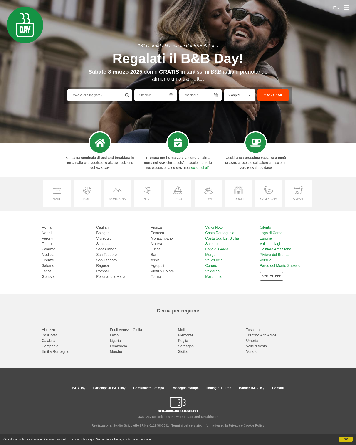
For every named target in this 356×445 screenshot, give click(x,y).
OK (346, 439)
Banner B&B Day (252, 388)
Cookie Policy (254, 425)
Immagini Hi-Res (218, 388)
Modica (48, 255)
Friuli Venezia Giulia (126, 330)
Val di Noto (214, 227)
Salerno (48, 266)
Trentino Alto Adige (261, 335)
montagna (117, 198)
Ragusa (102, 266)
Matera (156, 244)
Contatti (278, 388)
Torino (47, 244)
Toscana (253, 330)
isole (87, 198)
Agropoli (157, 266)
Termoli (157, 276)
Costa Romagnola (219, 233)
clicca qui (87, 439)
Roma (47, 227)
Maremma (213, 276)
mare (57, 198)
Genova (48, 276)
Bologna (103, 233)
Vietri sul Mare (162, 271)
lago (178, 198)
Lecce (47, 271)
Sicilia (183, 352)
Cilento (265, 227)
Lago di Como (271, 233)
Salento (211, 244)
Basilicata (49, 335)
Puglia (183, 341)
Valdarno (212, 271)
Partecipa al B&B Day (109, 388)
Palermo (48, 249)
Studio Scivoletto (126, 425)
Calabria (48, 341)
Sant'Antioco (106, 249)
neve (147, 198)
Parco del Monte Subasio (280, 266)
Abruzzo (48, 330)
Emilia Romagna (55, 352)
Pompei (102, 271)
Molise (183, 330)
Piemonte (185, 335)
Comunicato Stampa (148, 388)
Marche (116, 352)
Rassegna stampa (185, 388)
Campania (50, 346)
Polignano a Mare (110, 276)
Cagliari (102, 227)
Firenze (48, 260)
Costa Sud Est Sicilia (222, 238)
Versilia (266, 260)
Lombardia (118, 346)
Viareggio (103, 238)
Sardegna (186, 346)
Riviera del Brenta (274, 255)
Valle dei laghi (271, 244)
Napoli (47, 233)
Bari (154, 255)
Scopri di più (200, 167)
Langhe (266, 238)
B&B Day (79, 388)
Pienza (156, 227)
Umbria (252, 341)
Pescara (157, 233)
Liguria (115, 341)
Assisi (155, 260)
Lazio (114, 335)
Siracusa (103, 244)
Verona (47, 238)
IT (336, 8)
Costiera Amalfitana (275, 249)
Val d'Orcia (214, 260)
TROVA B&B (273, 95)
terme (208, 198)
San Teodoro (106, 255)
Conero (211, 266)
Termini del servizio (186, 425)
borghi (238, 198)
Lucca (156, 249)
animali (299, 198)
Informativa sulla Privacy (221, 425)
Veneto (251, 352)
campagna (268, 198)
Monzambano (162, 238)
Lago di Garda (216, 249)
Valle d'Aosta (256, 346)
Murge (210, 255)
